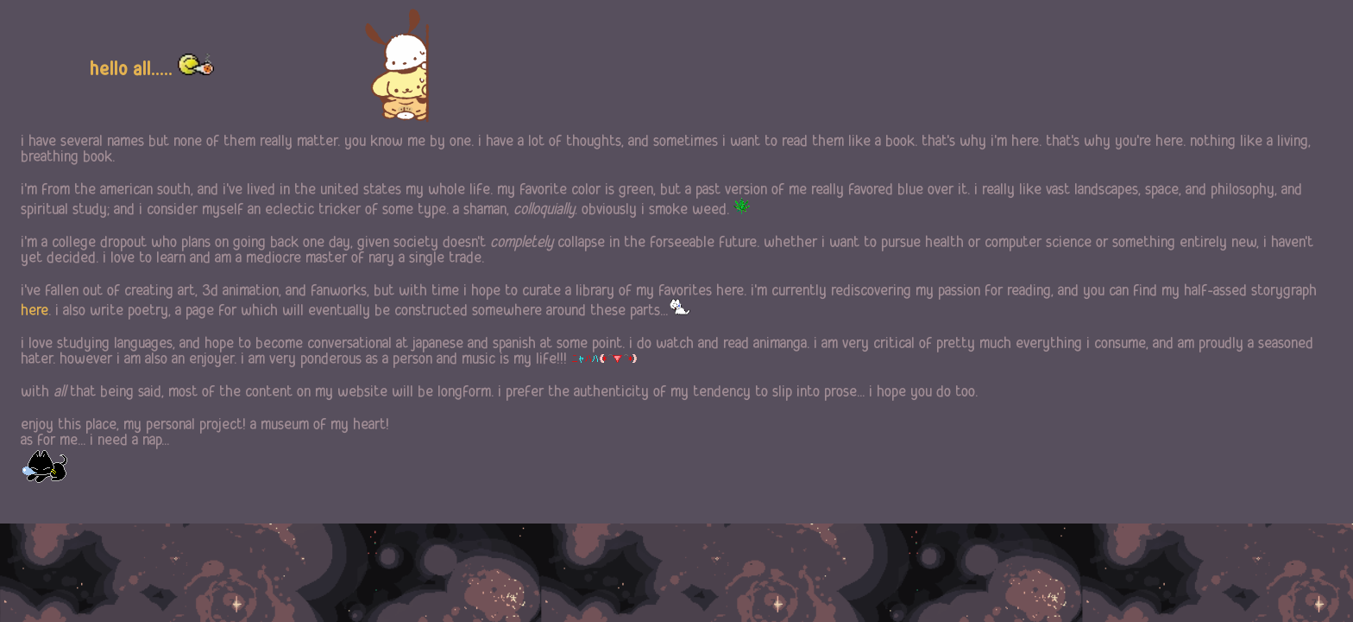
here (34, 310)
